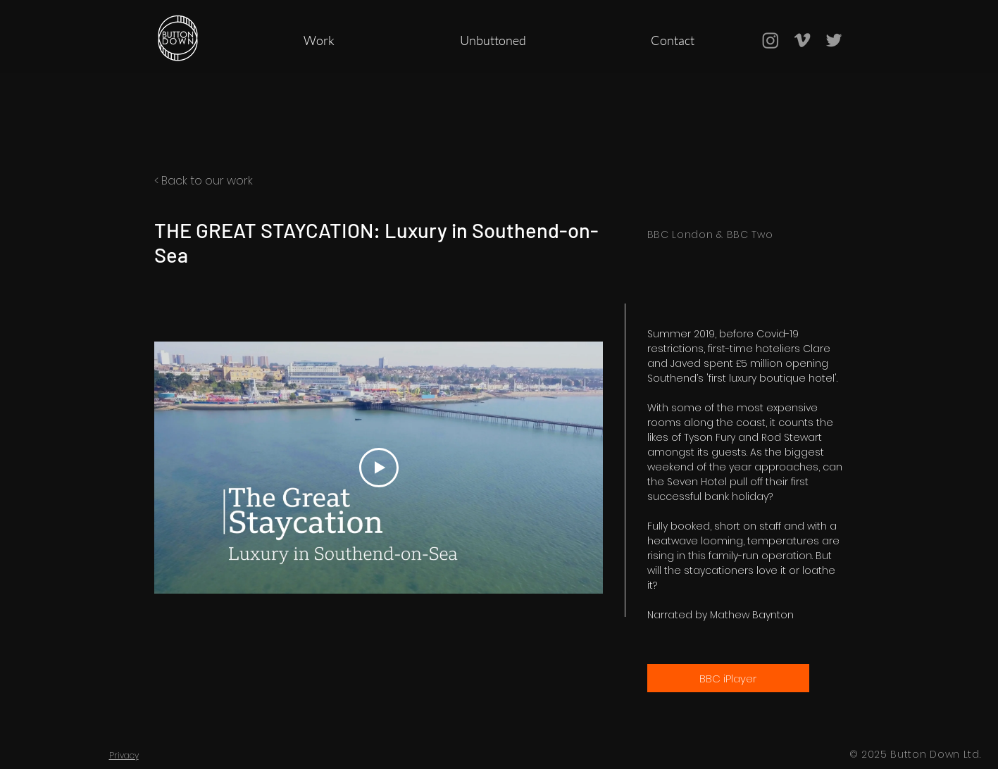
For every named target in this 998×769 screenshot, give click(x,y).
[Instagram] (770, 40)
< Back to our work (203, 181)
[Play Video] (378, 467)
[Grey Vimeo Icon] (802, 40)
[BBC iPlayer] (728, 678)
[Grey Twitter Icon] (833, 40)
